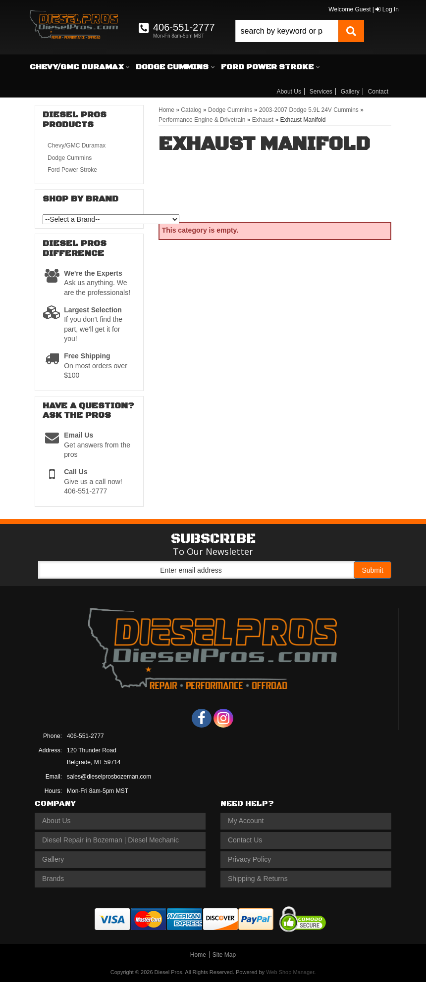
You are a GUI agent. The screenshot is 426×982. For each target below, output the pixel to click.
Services (321, 91)
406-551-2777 (85, 736)
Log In (387, 9)
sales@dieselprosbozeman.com (109, 776)
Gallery (350, 91)
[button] (299, 31)
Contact (378, 91)
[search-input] (287, 31)
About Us (289, 91)
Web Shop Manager (290, 972)
